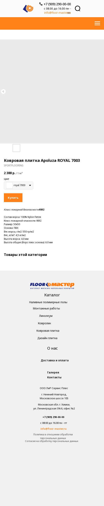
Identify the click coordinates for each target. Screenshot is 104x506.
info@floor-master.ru (57, 12)
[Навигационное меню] (97, 23)
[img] (52, 286)
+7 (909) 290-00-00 (57, 4)
